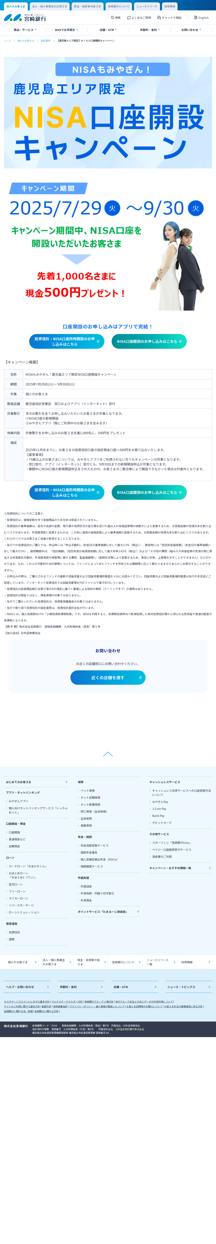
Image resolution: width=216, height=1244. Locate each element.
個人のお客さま (26, 40)
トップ (7, 40)
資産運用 (45, 40)
